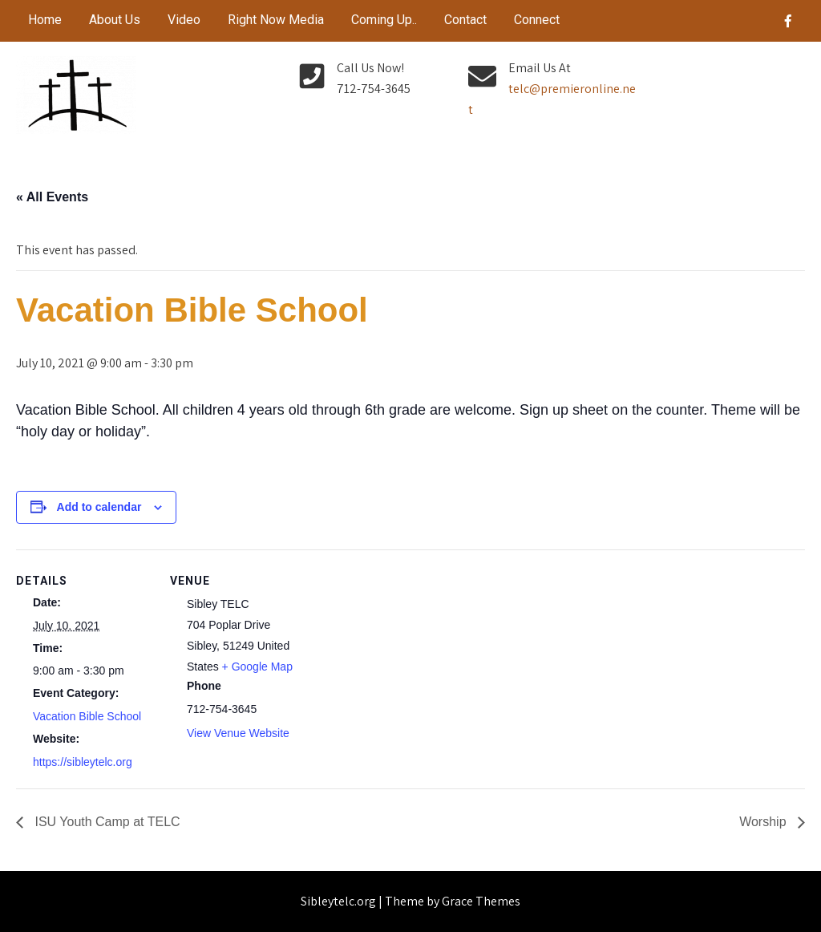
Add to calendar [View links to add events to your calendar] (99, 506)
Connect (537, 19)
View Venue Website (238, 733)
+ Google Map (257, 666)
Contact (465, 19)
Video (184, 19)
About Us (114, 19)
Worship (764, 822)
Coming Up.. (384, 19)
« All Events (52, 197)
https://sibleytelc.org (82, 762)
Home (45, 19)
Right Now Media (276, 19)
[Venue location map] (408, 660)
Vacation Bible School (87, 716)
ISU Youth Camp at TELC (105, 822)
